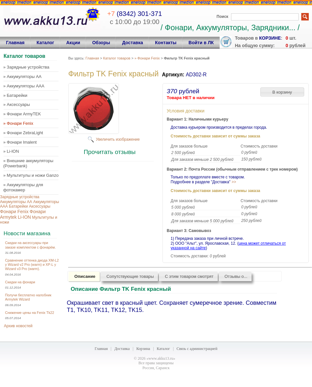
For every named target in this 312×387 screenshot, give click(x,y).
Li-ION (24, 217)
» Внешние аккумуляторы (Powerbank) (28, 163)
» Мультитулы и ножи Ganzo (30, 175)
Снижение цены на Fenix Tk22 (29, 313)
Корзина (143, 348)
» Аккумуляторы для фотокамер (23, 187)
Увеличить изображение (118, 139)
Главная (92, 58)
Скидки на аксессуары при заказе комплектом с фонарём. (30, 245)
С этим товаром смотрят (189, 276)
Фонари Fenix (14, 211)
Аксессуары (39, 206)
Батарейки (18, 206)
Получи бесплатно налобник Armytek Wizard (28, 297)
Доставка (122, 348)
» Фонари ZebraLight (23, 132)
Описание (85, 276)
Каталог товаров (116, 58)
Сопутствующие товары (130, 276)
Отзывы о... (236, 276)
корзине (270, 38)
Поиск (222, 16)
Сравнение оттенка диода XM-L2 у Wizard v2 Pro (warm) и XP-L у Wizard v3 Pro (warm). (32, 264)
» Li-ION (11, 151)
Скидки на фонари (20, 282)
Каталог (163, 348)
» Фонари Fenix (18, 123)
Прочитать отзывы (110, 151)
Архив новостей (18, 326)
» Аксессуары (16, 104)
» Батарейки (15, 95)
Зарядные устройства (19, 197)
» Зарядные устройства (26, 67)
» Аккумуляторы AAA (23, 86)
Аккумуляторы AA (16, 202)
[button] (282, 92)
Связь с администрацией (196, 348)
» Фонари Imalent (20, 142)
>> (233, 182)
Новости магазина (27, 233)
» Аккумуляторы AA (22, 76)
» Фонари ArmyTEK (22, 113)
